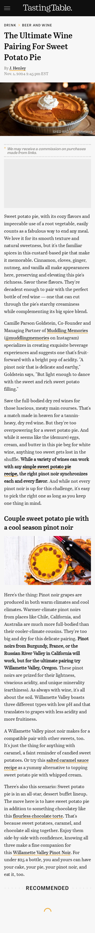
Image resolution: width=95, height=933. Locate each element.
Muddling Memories (67, 330)
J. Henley (17, 68)
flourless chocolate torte (38, 816)
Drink (10, 25)
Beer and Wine (37, 25)
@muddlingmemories (27, 337)
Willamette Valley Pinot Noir (41, 852)
